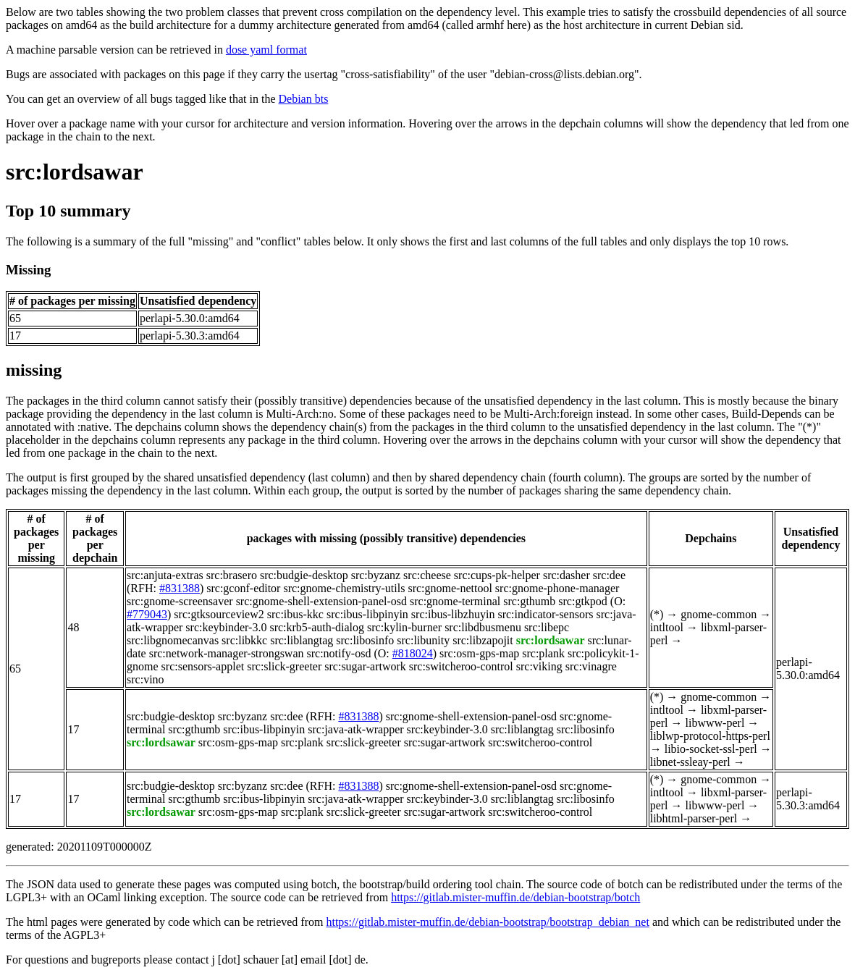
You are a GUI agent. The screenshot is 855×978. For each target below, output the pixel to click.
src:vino (145, 679)
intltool (666, 627)
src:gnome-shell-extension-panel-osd (321, 601)
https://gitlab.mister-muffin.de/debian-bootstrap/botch (515, 897)
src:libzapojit (482, 640)
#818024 (412, 653)
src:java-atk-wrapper (355, 729)
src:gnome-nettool (450, 588)
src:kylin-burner (404, 627)
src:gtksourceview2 (219, 614)
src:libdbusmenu (483, 627)
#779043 (147, 614)
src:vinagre (591, 666)
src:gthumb (529, 601)
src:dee (609, 575)
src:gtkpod (582, 601)
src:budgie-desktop (304, 575)
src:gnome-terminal (455, 601)
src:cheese (427, 575)
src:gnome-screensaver (180, 601)
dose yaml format (266, 49)
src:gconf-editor (243, 588)
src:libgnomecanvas (173, 640)
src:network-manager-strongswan (226, 653)
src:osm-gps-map (479, 653)
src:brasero (231, 575)
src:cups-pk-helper (497, 575)
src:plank (543, 653)
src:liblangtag (301, 640)
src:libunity (423, 640)
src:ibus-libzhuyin (453, 614)
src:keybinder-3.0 (225, 627)
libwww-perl (715, 723)
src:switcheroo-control (461, 666)
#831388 (179, 588)
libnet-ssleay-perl (690, 762)
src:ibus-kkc (295, 614)
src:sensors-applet (203, 666)
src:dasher (566, 575)
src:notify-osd (339, 653)
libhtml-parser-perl (694, 818)
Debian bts (304, 99)
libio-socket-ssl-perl (711, 749)
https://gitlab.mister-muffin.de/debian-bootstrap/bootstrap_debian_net (487, 922)
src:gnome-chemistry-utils (344, 588)
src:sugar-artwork (365, 666)
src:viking (539, 666)
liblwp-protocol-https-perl (710, 736)
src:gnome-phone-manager (557, 588)
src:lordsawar (74, 172)
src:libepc (546, 627)
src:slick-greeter (284, 666)
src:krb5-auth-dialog (316, 627)
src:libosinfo (365, 640)
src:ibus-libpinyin (367, 614)
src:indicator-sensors (545, 614)
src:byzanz (375, 575)
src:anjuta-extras (165, 575)
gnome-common (719, 614)
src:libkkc (244, 640)
